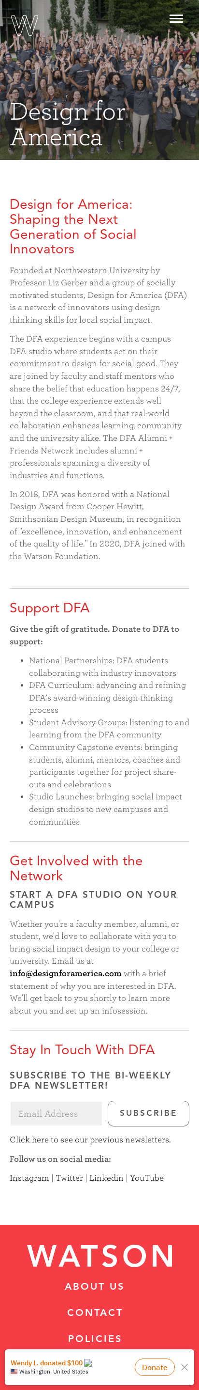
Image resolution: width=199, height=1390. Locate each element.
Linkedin (106, 1178)
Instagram (29, 1178)
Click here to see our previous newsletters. (90, 1139)
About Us (95, 1287)
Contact (95, 1313)
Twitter (69, 1178)
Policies (95, 1339)
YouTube (147, 1178)
